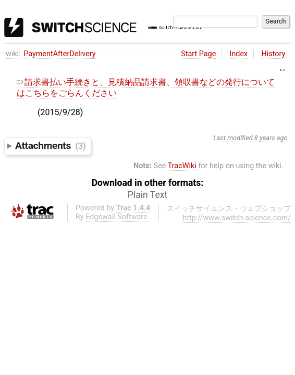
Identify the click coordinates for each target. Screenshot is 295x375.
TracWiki (182, 165)
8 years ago (271, 138)
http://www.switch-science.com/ (236, 218)
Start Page (198, 53)
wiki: (13, 53)
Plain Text (147, 195)
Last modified (233, 138)
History (273, 53)
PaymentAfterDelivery (59, 53)
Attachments (50, 146)
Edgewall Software (116, 217)
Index (239, 53)
